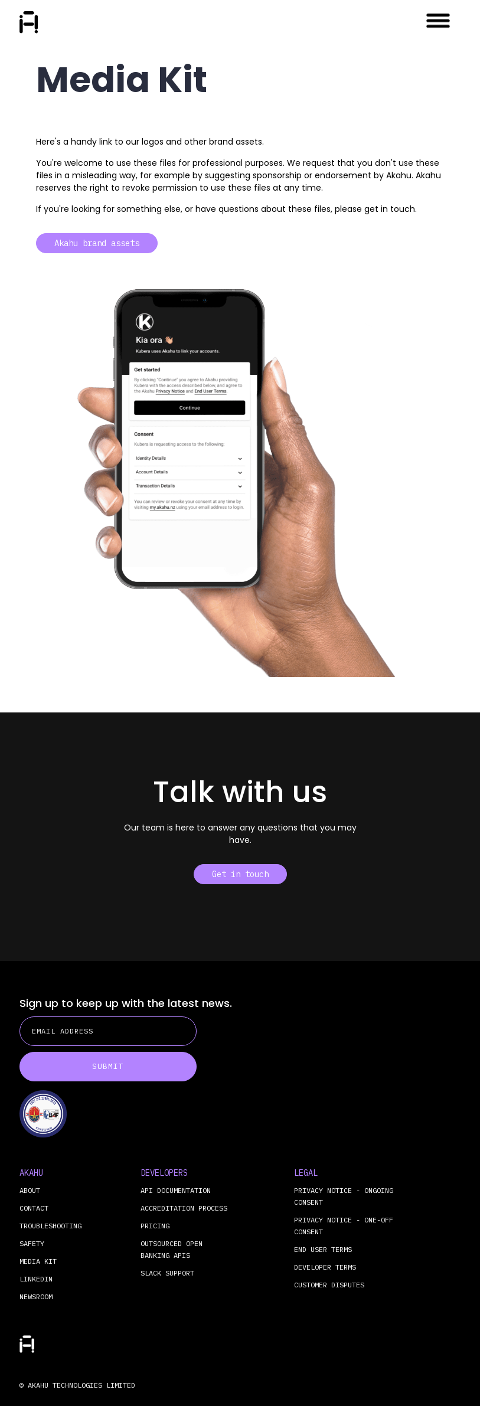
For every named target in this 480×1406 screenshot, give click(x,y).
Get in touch (240, 874)
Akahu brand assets (96, 243)
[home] (28, 22)
